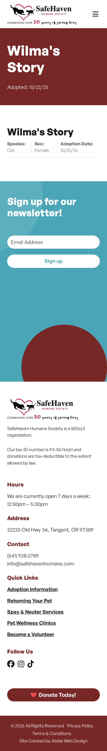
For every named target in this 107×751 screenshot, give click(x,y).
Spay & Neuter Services (35, 611)
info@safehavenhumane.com (40, 563)
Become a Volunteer (30, 634)
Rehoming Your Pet (29, 600)
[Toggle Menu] (95, 14)
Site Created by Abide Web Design (53, 741)
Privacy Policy (80, 725)
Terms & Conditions (51, 733)
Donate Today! (53, 694)
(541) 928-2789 (23, 555)
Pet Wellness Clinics (31, 623)
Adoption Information (32, 589)
